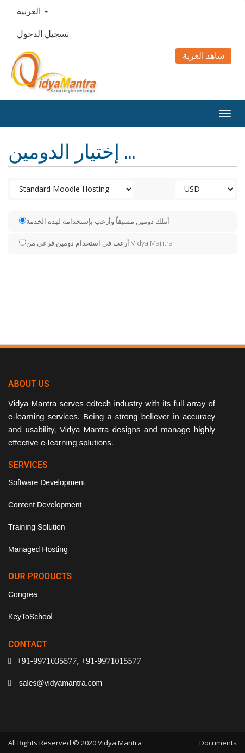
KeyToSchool (30, 616)
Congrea (22, 594)
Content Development (44, 504)
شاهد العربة (203, 55)
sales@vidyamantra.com (59, 683)
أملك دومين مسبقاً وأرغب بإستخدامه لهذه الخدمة (94, 221)
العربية (32, 11)
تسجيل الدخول (43, 34)
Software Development (46, 482)
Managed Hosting (38, 549)
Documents (218, 743)
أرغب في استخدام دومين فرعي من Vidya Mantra (96, 243)
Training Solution (36, 527)
